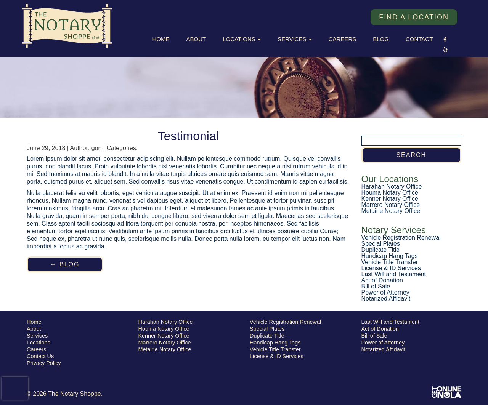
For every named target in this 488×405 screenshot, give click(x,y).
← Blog (65, 264)
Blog (381, 39)
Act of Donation (382, 280)
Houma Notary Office (389, 192)
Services (295, 39)
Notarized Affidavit (386, 298)
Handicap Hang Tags (389, 256)
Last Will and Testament (393, 274)
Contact (419, 39)
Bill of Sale (375, 286)
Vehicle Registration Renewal (401, 237)
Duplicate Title (380, 250)
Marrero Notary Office (390, 205)
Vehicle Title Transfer (389, 262)
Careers (342, 39)
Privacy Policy (44, 363)
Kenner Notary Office (389, 198)
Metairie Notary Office (390, 211)
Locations (242, 39)
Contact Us (40, 356)
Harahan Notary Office (391, 186)
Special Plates (380, 243)
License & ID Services (391, 268)
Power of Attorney (385, 292)
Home (161, 39)
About (196, 39)
